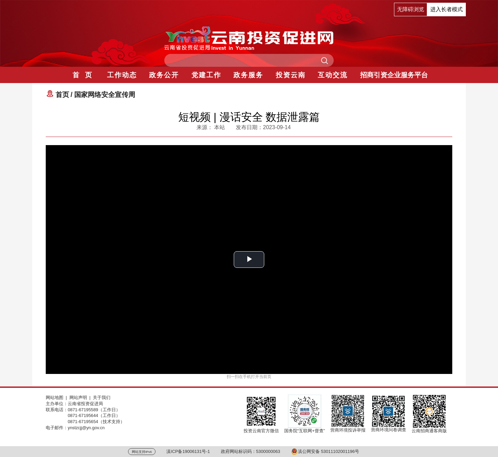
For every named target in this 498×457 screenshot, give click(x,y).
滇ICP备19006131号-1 (188, 451)
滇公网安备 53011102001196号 (325, 451)
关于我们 (101, 397)
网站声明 (78, 397)
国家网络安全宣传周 (104, 94)
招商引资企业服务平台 (394, 75)
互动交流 (333, 75)
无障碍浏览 (410, 9)
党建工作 (206, 75)
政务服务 (248, 75)
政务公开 (164, 75)
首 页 (82, 75)
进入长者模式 (446, 9)
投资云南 (291, 75)
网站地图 (54, 397)
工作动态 (122, 75)
